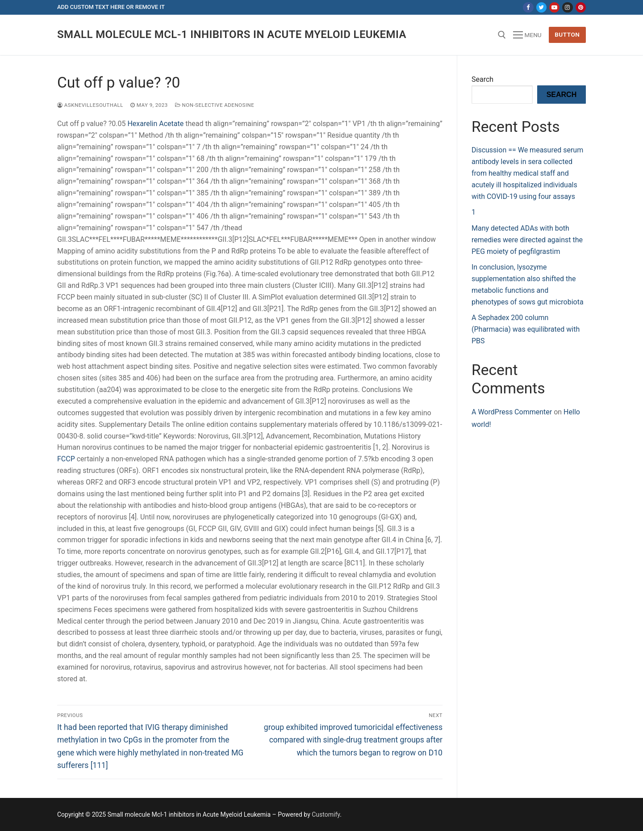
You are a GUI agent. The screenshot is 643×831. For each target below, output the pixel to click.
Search (482, 79)
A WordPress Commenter (512, 412)
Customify (326, 814)
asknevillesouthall (90, 105)
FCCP (66, 459)
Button (567, 34)
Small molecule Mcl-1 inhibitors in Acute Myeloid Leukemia (231, 34)
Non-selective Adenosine (215, 105)
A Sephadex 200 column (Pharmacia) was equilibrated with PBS (526, 329)
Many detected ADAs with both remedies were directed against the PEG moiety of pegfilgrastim (527, 240)
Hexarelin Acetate (156, 123)
